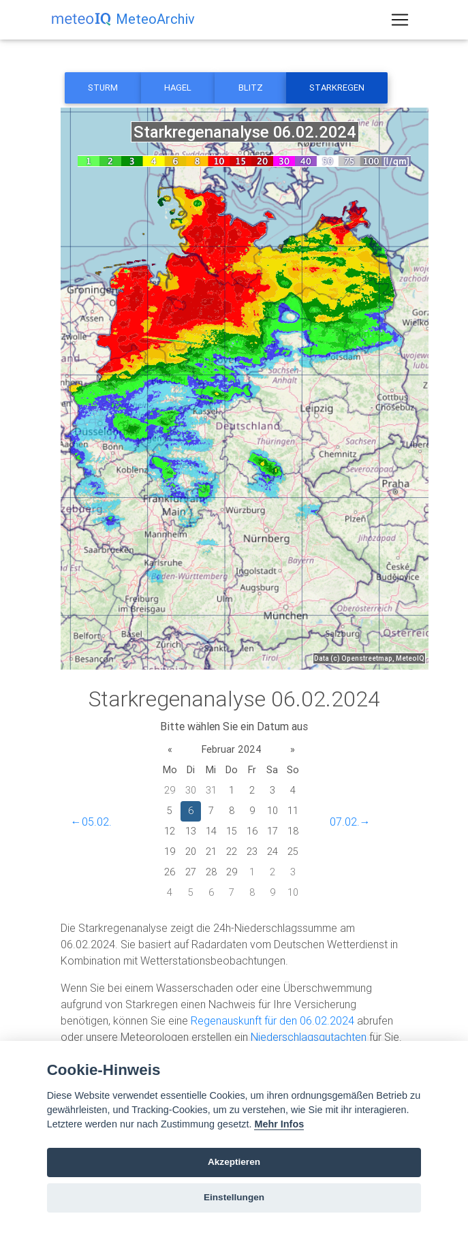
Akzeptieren (234, 1162)
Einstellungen (234, 1197)
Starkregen (336, 87)
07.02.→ (350, 821)
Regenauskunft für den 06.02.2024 (272, 1020)
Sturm (103, 87)
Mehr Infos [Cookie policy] (279, 1124)
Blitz (250, 87)
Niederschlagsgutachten (308, 1037)
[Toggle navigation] (399, 22)
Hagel (177, 87)
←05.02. (91, 821)
